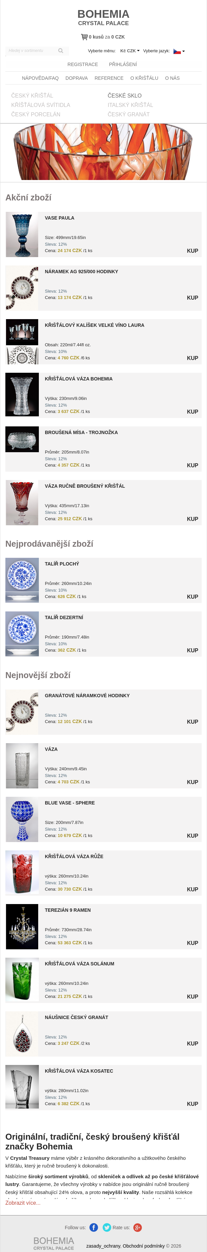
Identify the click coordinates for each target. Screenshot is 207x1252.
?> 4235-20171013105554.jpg (22, 393)
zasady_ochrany (103, 1245)
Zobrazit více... (23, 1202)
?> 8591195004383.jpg (22, 438)
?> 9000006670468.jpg (22, 287)
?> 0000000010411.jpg (22, 233)
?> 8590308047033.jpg (22, 925)
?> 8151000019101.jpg (22, 501)
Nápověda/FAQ (40, 77)
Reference (108, 77)
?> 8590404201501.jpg (22, 871)
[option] (103, 610)
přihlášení (122, 64)
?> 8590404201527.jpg (22, 978)
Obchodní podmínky (144, 1245)
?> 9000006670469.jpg (22, 711)
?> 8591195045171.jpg (22, 818)
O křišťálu (144, 77)
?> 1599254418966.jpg (22, 579)
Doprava (77, 77)
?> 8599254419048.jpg (22, 633)
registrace (82, 64)
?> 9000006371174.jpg (22, 1033)
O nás (172, 77)
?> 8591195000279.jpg (22, 340)
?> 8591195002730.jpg (22, 764)
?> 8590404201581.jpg (22, 1086)
